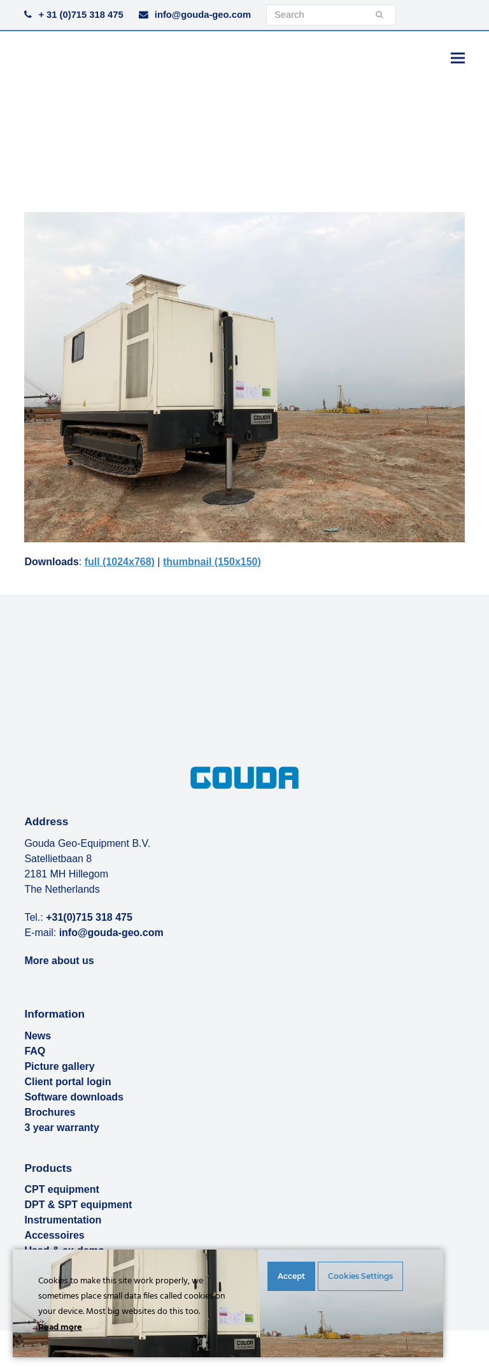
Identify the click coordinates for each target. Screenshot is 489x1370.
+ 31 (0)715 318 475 (80, 15)
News (37, 1035)
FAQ (34, 1051)
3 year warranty (61, 1127)
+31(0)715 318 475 (89, 917)
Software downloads (74, 1097)
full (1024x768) (120, 561)
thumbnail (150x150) (212, 561)
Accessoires (54, 1235)
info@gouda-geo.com (203, 15)
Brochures (49, 1112)
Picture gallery (59, 1066)
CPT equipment (61, 1189)
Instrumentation (62, 1220)
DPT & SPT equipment (78, 1204)
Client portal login (67, 1081)
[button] (458, 57)
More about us (59, 960)
